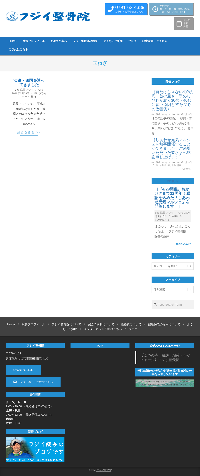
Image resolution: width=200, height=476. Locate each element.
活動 (173, 165)
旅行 (33, 96)
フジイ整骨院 (103, 470)
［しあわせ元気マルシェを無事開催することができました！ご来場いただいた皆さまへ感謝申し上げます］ (171, 148)
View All (187, 169)
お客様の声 (164, 165)
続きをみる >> (29, 132)
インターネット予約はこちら (33, 381)
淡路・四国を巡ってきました (29, 82)
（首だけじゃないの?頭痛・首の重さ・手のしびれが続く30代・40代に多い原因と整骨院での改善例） (172, 100)
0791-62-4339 (23, 369)
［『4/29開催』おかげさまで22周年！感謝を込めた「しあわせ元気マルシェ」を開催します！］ (172, 197)
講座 (179, 165)
